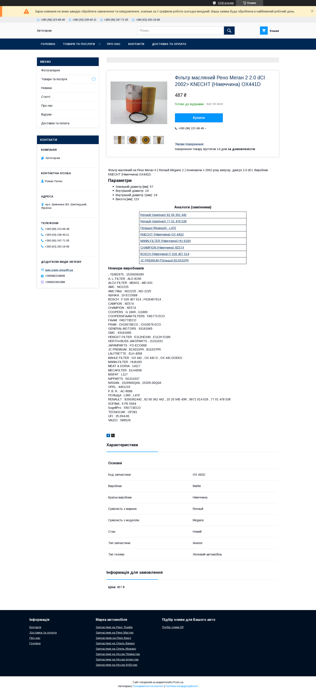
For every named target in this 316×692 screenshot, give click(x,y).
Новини (46, 88)
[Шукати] (229, 30)
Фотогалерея (50, 70)
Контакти (136, 44)
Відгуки (46, 114)
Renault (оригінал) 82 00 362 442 (163, 215)
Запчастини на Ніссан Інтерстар (117, 659)
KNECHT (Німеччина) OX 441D (162, 234)
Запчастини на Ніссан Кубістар (116, 664)
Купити (199, 118)
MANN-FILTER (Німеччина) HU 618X (165, 241)
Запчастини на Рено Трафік (114, 627)
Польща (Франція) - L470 (158, 228)
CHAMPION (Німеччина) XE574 (162, 247)
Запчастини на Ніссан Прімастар (118, 654)
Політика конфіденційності (181, 686)
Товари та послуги (79, 44)
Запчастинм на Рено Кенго (113, 638)
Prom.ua (178, 682)
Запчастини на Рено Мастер (115, 632)
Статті (45, 96)
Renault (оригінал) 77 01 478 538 (163, 221)
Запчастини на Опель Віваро (115, 643)
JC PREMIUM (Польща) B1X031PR (164, 260)
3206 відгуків (226, 3)
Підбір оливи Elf (172, 627)
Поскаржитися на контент (148, 686)
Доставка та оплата (169, 44)
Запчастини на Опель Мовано (116, 648)
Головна (48, 44)
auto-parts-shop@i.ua (59, 269)
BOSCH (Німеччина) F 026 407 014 (164, 254)
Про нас (113, 44)
